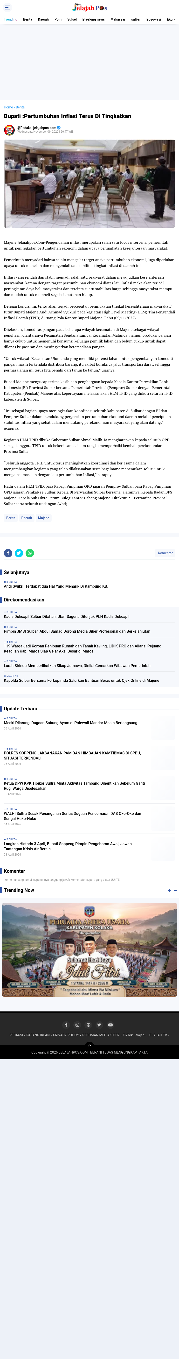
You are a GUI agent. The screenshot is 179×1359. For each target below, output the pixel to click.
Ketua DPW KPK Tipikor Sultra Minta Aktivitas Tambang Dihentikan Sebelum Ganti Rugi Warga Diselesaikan (74, 786)
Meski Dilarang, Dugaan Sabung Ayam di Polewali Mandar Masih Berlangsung (70, 723)
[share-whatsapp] (30, 553)
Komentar (165, 553)
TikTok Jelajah (134, 1035)
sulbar (136, 19)
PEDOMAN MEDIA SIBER (100, 1035)
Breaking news (94, 19)
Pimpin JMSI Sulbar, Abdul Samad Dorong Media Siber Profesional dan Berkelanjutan (77, 631)
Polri (58, 19)
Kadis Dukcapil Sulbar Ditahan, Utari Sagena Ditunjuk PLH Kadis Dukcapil (66, 616)
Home (8, 107)
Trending (10, 19)
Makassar (117, 19)
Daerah (43, 19)
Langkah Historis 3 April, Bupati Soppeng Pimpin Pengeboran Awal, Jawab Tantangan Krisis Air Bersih (68, 846)
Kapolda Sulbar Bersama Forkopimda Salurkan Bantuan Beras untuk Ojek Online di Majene (81, 680)
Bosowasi (153, 19)
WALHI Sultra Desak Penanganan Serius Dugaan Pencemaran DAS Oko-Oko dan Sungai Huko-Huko (72, 816)
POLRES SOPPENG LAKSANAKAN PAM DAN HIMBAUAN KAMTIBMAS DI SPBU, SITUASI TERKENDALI (72, 755)
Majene (43, 518)
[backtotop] (89, 1046)
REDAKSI (16, 1035)
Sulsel (72, 19)
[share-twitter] (19, 553)
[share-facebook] (8, 553)
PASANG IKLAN (38, 1035)
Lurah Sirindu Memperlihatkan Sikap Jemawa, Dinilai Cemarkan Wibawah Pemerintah (77, 665)
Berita (27, 19)
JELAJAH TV (157, 1035)
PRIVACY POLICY (66, 1035)
